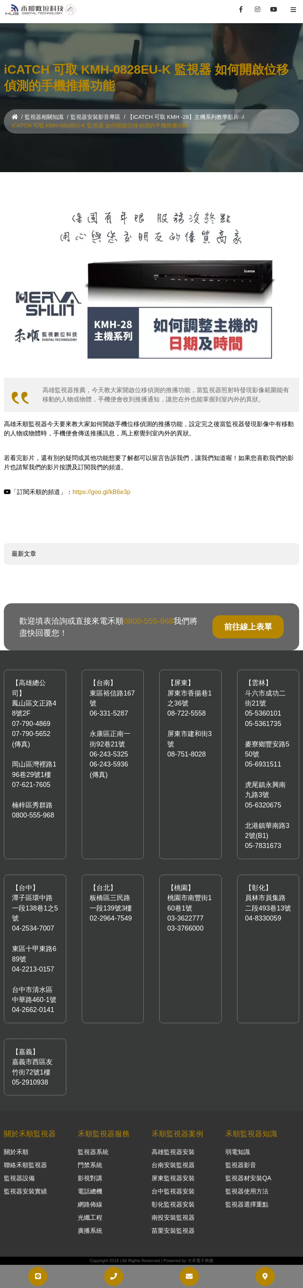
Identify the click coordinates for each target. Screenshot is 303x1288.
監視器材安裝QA (248, 1178)
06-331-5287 (109, 713)
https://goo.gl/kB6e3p (101, 492)
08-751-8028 (186, 754)
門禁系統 (90, 1165)
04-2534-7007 (33, 928)
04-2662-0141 (33, 1010)
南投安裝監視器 (173, 1217)
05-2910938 (30, 1082)
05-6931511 (263, 764)
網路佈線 (90, 1204)
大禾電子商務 (200, 1260)
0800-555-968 (148, 620)
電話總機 (90, 1191)
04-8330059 (263, 918)
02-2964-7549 (111, 918)
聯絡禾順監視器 (25, 1165)
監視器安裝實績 (25, 1191)
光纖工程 (90, 1217)
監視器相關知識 (44, 117)
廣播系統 (90, 1230)
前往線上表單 (248, 626)
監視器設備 (19, 1178)
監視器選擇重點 (247, 1204)
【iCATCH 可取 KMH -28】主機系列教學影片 (183, 117)
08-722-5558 (186, 713)
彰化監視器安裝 (173, 1204)
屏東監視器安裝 (173, 1178)
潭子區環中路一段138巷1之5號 (35, 908)
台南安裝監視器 (173, 1165)
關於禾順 (16, 1152)
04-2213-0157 (33, 969)
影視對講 (90, 1178)
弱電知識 (238, 1152)
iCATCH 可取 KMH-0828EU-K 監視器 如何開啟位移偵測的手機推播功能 (100, 125)
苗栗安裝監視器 (173, 1230)
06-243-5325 (109, 754)
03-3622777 (185, 918)
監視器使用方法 (247, 1191)
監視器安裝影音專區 (96, 117)
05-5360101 (263, 713)
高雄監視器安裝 (173, 1152)
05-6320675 (263, 805)
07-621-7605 (31, 785)
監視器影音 (241, 1165)
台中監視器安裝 (173, 1191)
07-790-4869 (31, 724)
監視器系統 (93, 1152)
